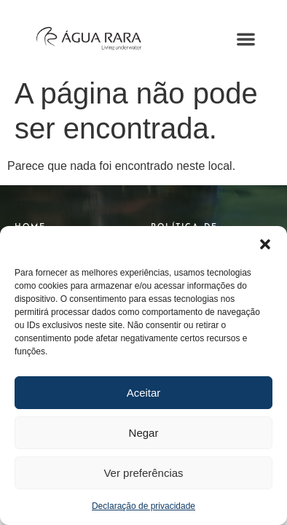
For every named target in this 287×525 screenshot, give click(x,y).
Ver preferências (143, 473)
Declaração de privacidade (143, 506)
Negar (144, 433)
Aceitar (144, 392)
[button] (265, 244)
